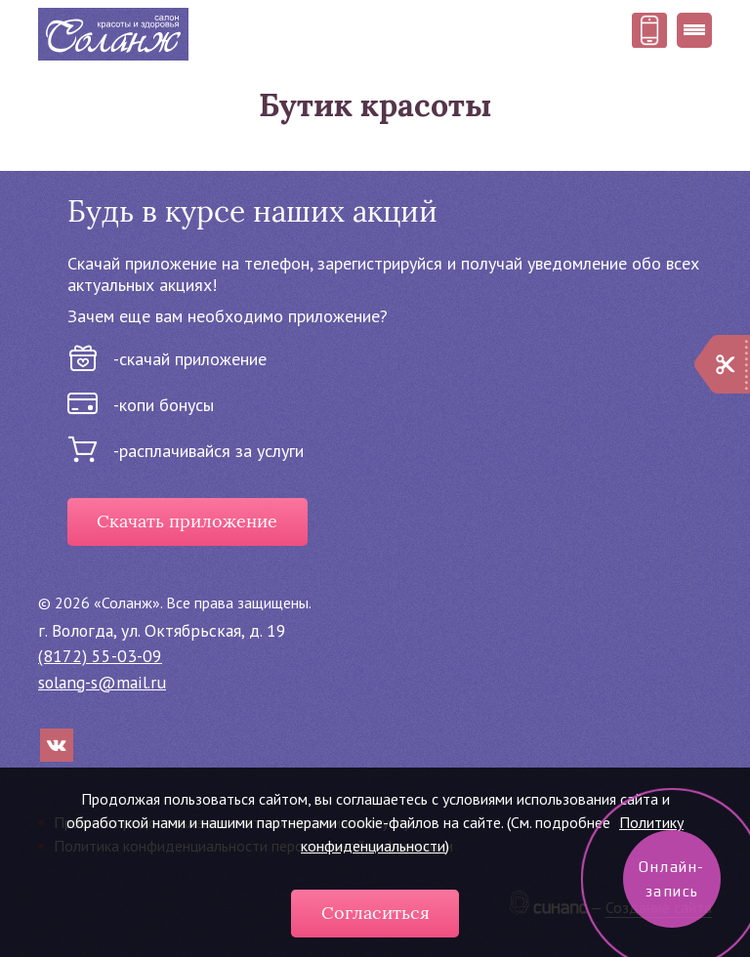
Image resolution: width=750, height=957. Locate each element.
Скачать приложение (187, 521)
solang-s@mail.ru (102, 682)
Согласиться (375, 913)
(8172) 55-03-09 (100, 656)
